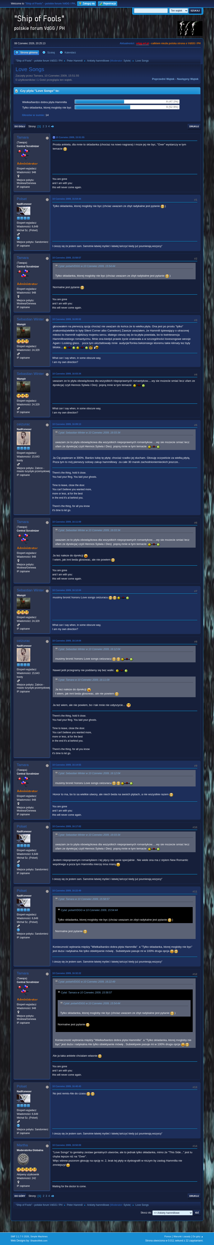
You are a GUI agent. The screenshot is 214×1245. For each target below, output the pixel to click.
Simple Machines (39, 1236)
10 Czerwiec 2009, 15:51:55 (70, 137)
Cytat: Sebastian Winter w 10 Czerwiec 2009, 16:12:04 (89, 649)
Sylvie (127, 60)
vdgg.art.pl (142, 43)
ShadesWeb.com (38, 1240)
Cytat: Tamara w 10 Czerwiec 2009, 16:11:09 (83, 679)
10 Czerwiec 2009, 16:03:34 (66, 373)
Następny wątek (188, 79)
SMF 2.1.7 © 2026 (20, 1236)
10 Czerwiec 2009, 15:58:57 (66, 257)
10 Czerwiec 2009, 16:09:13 (66, 424)
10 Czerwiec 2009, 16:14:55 (66, 765)
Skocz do (146, 1212)
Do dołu (19, 126)
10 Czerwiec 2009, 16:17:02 (66, 826)
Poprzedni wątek (163, 79)
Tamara (23, 137)
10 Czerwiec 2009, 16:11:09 (66, 521)
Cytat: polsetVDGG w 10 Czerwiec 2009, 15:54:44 (86, 266)
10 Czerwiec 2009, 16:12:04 (66, 590)
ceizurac (23, 424)
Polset (22, 199)
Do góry (19, 1196)
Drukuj (194, 126)
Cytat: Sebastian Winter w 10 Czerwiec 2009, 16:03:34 (89, 432)
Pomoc (168, 1236)
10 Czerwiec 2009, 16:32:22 (66, 973)
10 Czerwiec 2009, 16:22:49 (66, 890)
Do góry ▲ (197, 1236)
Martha (22, 1145)
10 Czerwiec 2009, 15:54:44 (66, 199)
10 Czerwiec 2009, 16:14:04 (66, 640)
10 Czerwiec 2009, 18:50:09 (66, 1145)
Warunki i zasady (182, 1236)
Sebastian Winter (30, 319)
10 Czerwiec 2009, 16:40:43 (66, 1086)
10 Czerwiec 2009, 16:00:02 (66, 319)
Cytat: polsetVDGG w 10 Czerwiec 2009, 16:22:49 (86, 981)
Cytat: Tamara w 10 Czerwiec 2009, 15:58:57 (83, 899)
